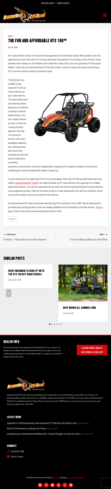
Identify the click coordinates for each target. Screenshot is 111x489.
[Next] (102, 293)
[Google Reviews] (58, 485)
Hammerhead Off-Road (26, 182)
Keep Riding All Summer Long (79, 308)
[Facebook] (40, 485)
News (10, 36)
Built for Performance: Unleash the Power (26, 428)
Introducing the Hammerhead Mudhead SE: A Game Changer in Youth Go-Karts (43, 433)
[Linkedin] (70, 485)
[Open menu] (104, 15)
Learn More (29, 404)
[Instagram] (46, 485)
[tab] (49, 324)
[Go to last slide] (8, 293)
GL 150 (12, 219)
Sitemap (56, 477)
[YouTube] (52, 485)
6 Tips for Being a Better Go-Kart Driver (83, 236)
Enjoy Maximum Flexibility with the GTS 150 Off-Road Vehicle (26, 272)
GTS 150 (16, 79)
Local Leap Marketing (76, 477)
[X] (64, 485)
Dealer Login (47, 3)
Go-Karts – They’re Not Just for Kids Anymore (28, 236)
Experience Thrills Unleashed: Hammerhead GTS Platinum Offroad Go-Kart (42, 423)
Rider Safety (63, 3)
